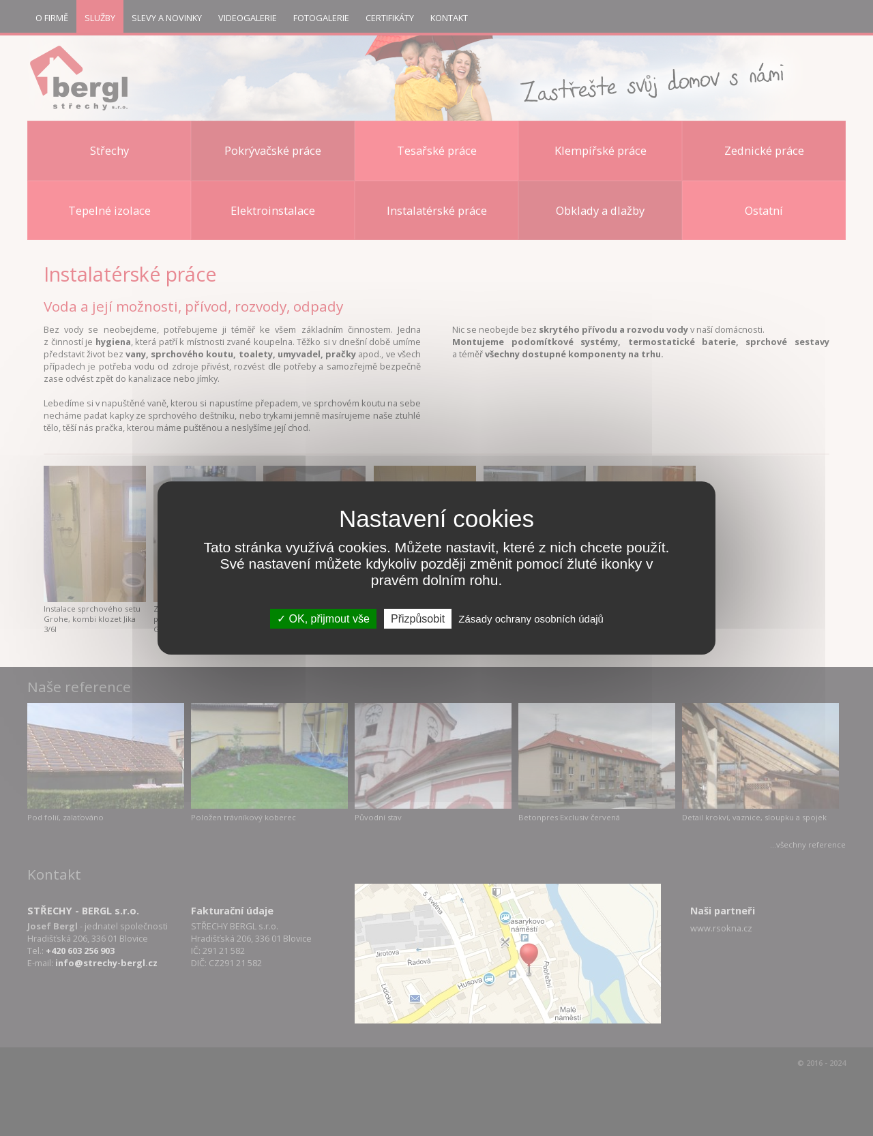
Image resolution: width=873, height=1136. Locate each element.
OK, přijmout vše (323, 619)
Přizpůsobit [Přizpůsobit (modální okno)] (418, 619)
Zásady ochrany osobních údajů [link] (531, 619)
